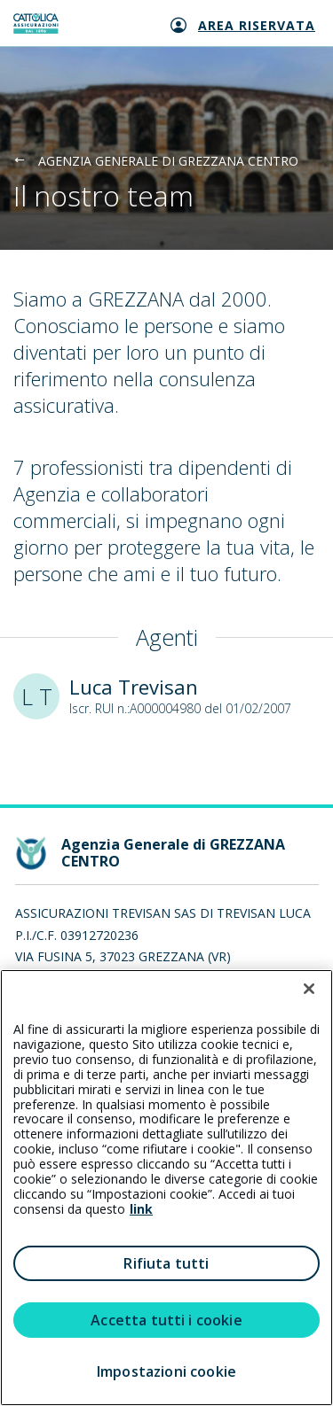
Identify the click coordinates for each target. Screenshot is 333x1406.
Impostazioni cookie (166, 1371)
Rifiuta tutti (166, 1263)
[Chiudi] (309, 988)
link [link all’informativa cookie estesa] (141, 1208)
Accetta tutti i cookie (166, 1320)
